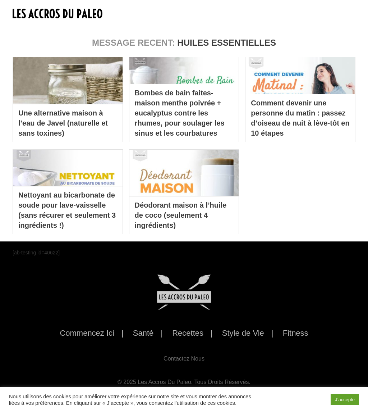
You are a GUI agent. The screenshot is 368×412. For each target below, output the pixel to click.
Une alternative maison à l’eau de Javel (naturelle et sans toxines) (63, 123)
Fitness (295, 333)
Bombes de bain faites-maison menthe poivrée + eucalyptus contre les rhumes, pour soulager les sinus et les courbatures (180, 113)
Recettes (187, 333)
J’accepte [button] (345, 399)
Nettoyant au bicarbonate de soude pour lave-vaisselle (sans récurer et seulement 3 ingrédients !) (67, 210)
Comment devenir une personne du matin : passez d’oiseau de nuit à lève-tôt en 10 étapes (300, 118)
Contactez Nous (184, 359)
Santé (143, 333)
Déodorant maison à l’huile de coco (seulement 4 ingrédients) (181, 215)
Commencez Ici (87, 333)
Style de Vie (243, 333)
